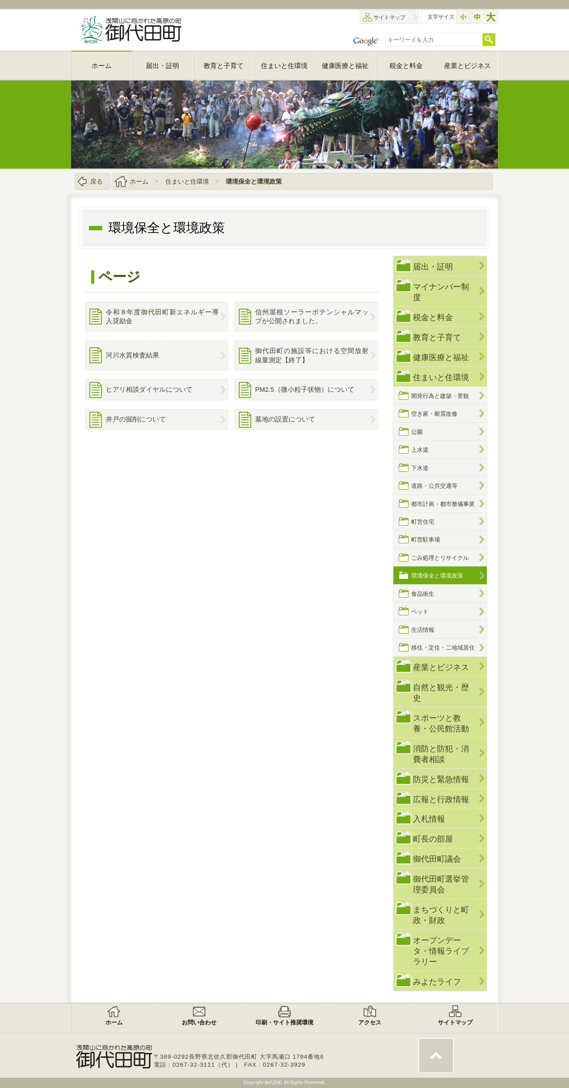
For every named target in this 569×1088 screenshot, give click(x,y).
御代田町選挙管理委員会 (441, 884)
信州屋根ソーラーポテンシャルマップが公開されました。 (312, 317)
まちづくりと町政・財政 (441, 915)
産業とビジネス (441, 667)
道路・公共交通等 (434, 485)
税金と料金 (433, 317)
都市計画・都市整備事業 (443, 504)
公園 (417, 432)
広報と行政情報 (441, 799)
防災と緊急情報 (441, 779)
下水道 (420, 468)
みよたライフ (437, 981)
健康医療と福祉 (441, 357)
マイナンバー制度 (441, 292)
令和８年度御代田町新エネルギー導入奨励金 (162, 317)
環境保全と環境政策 (254, 181)
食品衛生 (422, 593)
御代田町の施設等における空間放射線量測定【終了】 (312, 355)
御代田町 (274, 1082)
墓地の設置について (285, 419)
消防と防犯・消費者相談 (441, 754)
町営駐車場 (425, 539)
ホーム (139, 181)
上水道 (420, 449)
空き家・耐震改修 (434, 413)
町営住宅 (422, 521)
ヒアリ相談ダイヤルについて (149, 389)
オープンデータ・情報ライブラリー (441, 950)
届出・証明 (433, 266)
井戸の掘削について (136, 419)
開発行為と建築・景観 (440, 396)
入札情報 (429, 818)
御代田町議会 (437, 858)
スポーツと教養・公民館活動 (441, 723)
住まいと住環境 (187, 181)
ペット (420, 611)
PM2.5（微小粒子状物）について (304, 389)
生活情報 (422, 629)
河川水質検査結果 (132, 355)
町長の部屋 (433, 838)
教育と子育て (437, 337)
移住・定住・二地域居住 (443, 647)
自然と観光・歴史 (441, 693)
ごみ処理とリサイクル (440, 557)
